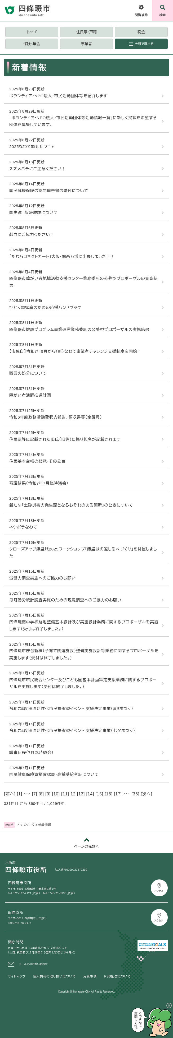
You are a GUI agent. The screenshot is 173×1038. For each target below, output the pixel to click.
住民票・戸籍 (86, 32)
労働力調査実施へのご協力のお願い (42, 578)
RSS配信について (117, 976)
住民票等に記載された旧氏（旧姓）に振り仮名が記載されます (65, 439)
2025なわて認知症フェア (32, 146)
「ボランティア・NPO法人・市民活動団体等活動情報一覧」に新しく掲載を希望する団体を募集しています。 (83, 121)
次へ (146, 794)
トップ (32, 32)
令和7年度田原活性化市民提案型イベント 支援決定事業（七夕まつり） (72, 730)
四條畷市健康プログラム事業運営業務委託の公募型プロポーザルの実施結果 (79, 329)
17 (117, 794)
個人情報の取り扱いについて (54, 976)
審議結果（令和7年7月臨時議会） (39, 483)
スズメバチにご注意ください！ (37, 168)
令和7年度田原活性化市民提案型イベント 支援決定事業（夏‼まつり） (71, 708)
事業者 (86, 44)
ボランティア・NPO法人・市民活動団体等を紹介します (58, 96)
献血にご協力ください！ (31, 234)
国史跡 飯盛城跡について (33, 212)
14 (90, 794)
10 (55, 794)
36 (135, 794)
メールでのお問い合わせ (33, 964)
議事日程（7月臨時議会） (31, 752)
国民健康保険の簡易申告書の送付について (48, 190)
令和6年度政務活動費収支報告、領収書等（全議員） (55, 417)
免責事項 (89, 976)
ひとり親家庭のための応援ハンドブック (45, 307)
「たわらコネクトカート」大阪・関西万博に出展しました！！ (61, 256)
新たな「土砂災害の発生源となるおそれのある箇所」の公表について (71, 505)
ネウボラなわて (23, 527)
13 (80, 794)
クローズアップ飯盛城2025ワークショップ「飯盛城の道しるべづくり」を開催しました (83, 552)
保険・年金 (31, 44)
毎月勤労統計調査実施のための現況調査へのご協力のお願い (65, 600)
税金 (141, 32)
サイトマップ (17, 976)
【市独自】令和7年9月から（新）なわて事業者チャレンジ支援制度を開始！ (75, 351)
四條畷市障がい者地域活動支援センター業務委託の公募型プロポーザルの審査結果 (83, 282)
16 (108, 794)
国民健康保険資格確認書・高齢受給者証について (54, 774)
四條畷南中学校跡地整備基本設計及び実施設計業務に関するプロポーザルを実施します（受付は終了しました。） (83, 625)
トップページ (26, 825)
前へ (9, 794)
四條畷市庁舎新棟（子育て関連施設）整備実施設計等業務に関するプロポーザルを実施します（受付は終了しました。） (83, 654)
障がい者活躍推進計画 (30, 395)
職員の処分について (28, 373)
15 (99, 794)
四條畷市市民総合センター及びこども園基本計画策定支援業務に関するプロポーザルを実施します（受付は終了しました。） (83, 683)
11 (65, 794)
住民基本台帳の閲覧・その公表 (37, 461)
